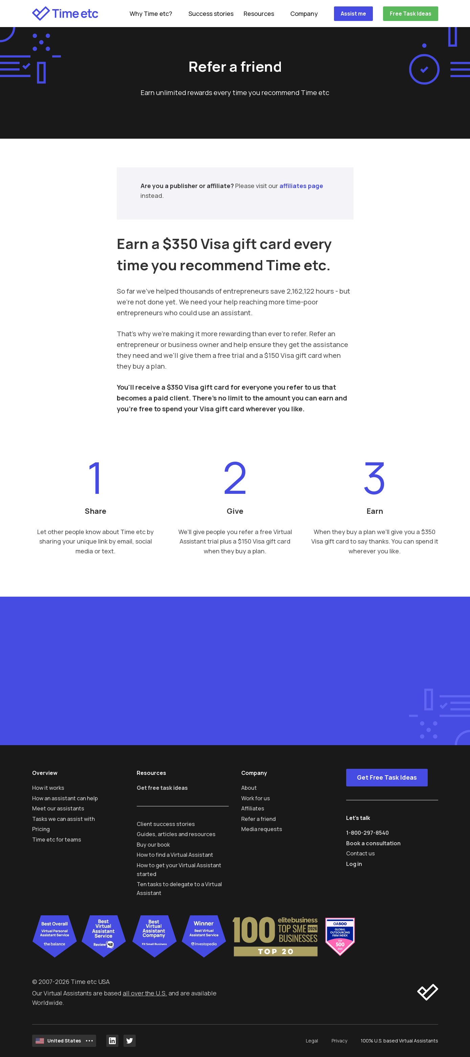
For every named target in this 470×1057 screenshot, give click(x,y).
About (249, 787)
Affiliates (252, 808)
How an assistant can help (65, 798)
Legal (312, 1040)
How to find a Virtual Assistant (175, 854)
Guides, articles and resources (176, 834)
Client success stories (166, 824)
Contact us (360, 853)
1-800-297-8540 (367, 832)
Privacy (339, 1040)
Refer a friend (258, 819)
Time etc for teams (56, 839)
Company (304, 13)
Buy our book (153, 844)
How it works (48, 787)
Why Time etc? (151, 13)
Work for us (255, 798)
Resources (259, 13)
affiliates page (301, 186)
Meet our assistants (58, 808)
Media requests (261, 829)
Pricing (41, 829)
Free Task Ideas (410, 13)
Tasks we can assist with (63, 819)
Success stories (210, 13)
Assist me (353, 13)
